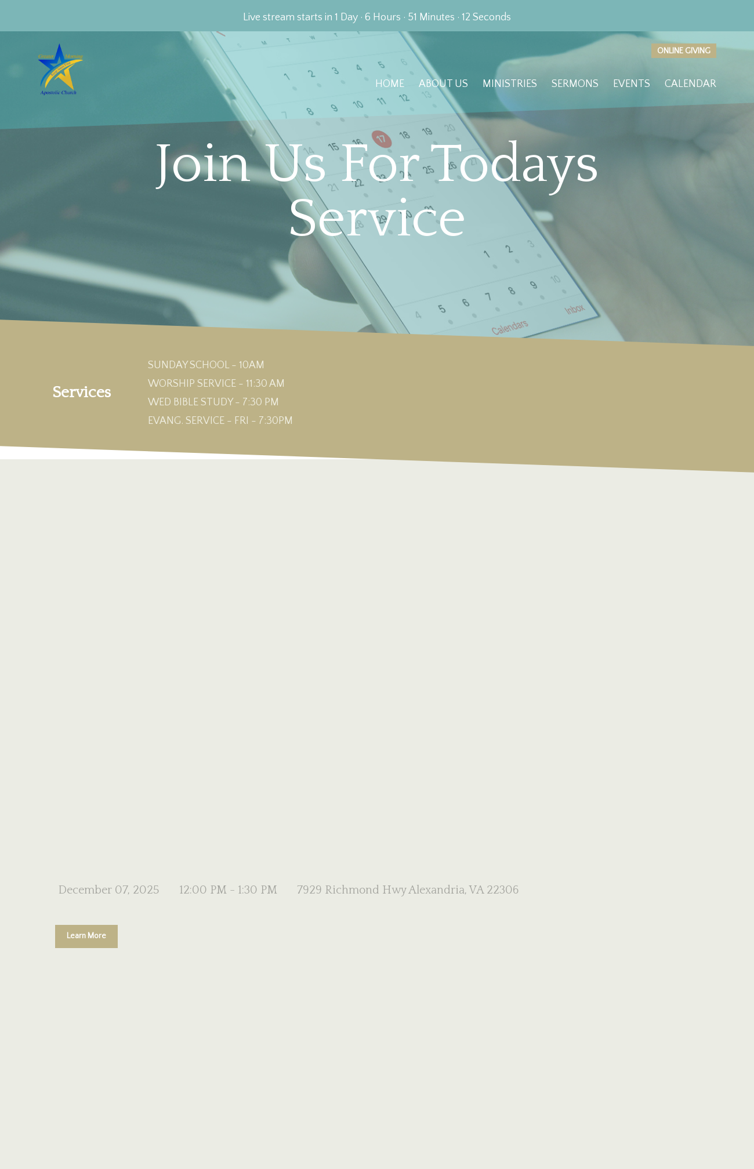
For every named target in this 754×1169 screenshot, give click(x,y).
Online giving (683, 51)
